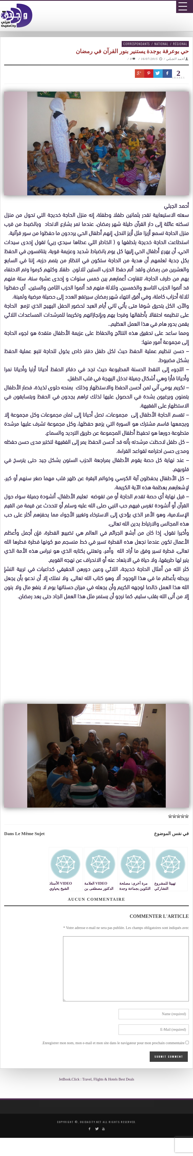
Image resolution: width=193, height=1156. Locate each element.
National (161, 44)
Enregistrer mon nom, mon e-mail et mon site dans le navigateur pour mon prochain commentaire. (113, 1043)
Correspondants (136, 44)
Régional (180, 44)
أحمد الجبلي (175, 59)
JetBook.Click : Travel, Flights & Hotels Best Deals (96, 1079)
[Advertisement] (98, 659)
